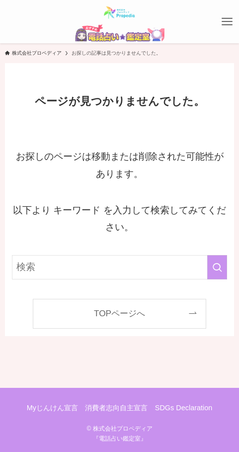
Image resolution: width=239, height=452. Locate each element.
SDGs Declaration (183, 408)
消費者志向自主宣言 (116, 408)
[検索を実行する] (217, 267)
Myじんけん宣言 (52, 408)
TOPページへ (119, 313)
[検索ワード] (119, 267)
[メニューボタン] (227, 22)
